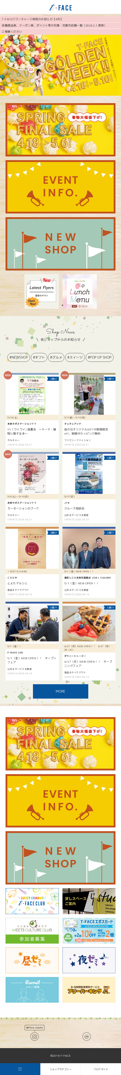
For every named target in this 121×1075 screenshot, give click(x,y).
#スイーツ (75, 357)
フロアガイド (101, 1069)
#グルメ (56, 357)
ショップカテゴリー (61, 1069)
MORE (60, 691)
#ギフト (39, 357)
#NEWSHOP (18, 357)
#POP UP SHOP (100, 357)
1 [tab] (62, 305)
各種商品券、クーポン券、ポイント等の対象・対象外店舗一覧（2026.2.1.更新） (54, 25)
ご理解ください (12, 32)
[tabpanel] (41, 291)
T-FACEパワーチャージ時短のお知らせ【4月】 (32, 19)
